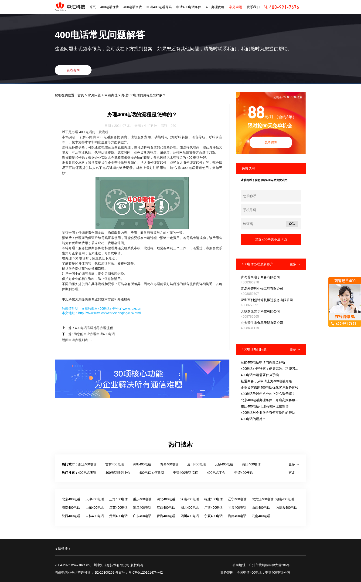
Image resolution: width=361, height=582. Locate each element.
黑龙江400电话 (262, 499)
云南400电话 (261, 516)
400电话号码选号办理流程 (94, 328)
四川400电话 (189, 516)
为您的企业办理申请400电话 (94, 334)
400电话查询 (87, 472)
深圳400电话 (142, 464)
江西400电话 (166, 507)
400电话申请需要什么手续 (260, 375)
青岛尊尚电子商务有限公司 (260, 277)
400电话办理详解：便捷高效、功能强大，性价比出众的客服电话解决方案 (294, 368)
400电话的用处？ (253, 419)
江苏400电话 (118, 507)
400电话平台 (216, 472)
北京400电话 (71, 499)
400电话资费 (132, 7)
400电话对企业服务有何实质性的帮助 (268, 412)
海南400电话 (71, 507)
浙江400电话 (87, 464)
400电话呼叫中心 (117, 472)
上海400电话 (118, 499)
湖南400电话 (285, 499)
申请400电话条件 (188, 7)
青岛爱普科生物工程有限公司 (262, 288)
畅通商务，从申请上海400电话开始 (266, 381)
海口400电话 (251, 464)
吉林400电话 (114, 464)
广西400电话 (213, 507)
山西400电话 (261, 507)
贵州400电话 (118, 516)
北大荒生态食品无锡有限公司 (262, 323)
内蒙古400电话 (286, 507)
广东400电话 (142, 516)
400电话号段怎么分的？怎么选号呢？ (268, 394)
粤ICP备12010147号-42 (145, 572)
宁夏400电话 (213, 516)
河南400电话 (189, 499)
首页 (92, 7)
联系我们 (253, 7)
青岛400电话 (169, 464)
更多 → (295, 264)
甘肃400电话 (237, 507)
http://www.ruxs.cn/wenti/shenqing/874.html (109, 313)
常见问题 (235, 7)
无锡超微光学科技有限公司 (260, 311)
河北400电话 (166, 499)
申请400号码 (243, 472)
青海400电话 (166, 516)
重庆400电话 (142, 499)
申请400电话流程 (185, 472)
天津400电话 (94, 499)
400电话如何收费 (151, 472)
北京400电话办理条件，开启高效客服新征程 (273, 400)
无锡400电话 (224, 464)
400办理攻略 (215, 7)
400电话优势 (109, 7)
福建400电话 (213, 499)
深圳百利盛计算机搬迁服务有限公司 (267, 300)
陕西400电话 (71, 516)
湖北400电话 (189, 507)
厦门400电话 (196, 464)
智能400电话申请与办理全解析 (263, 362)
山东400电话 (94, 507)
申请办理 (112, 95)
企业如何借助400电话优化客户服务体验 (269, 387)
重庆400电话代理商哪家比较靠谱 (265, 406)
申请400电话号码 (158, 7)
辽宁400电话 (237, 499)
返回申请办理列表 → (77, 340)
